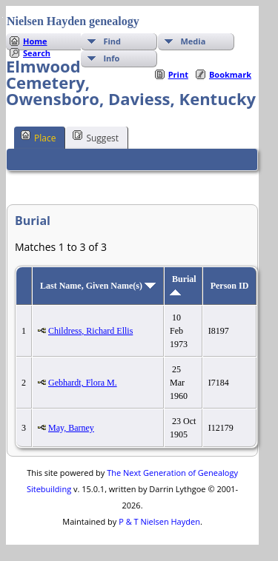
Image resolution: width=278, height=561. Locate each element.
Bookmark (230, 74)
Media (192, 41)
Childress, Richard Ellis (90, 331)
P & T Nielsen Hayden (159, 521)
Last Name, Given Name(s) (98, 285)
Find (112, 41)
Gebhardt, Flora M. (82, 382)
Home (35, 41)
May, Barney (71, 428)
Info (111, 58)
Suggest (96, 137)
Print (178, 74)
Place (38, 137)
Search (36, 52)
